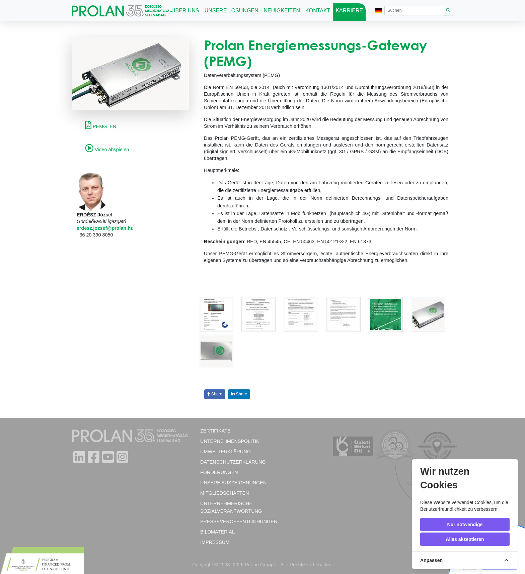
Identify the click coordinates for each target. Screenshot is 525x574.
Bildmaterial (217, 532)
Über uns (185, 10)
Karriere (349, 10)
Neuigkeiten (282, 10)
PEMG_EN (100, 126)
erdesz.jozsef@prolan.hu (105, 228)
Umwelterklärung (225, 451)
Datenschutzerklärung (233, 462)
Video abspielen (107, 149)
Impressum (214, 542)
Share (214, 394)
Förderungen (219, 472)
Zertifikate (215, 431)
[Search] (413, 10)
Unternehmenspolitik (229, 441)
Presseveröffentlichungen (238, 521)
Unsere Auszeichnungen (233, 482)
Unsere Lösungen (231, 10)
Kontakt (317, 10)
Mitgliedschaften (224, 493)
